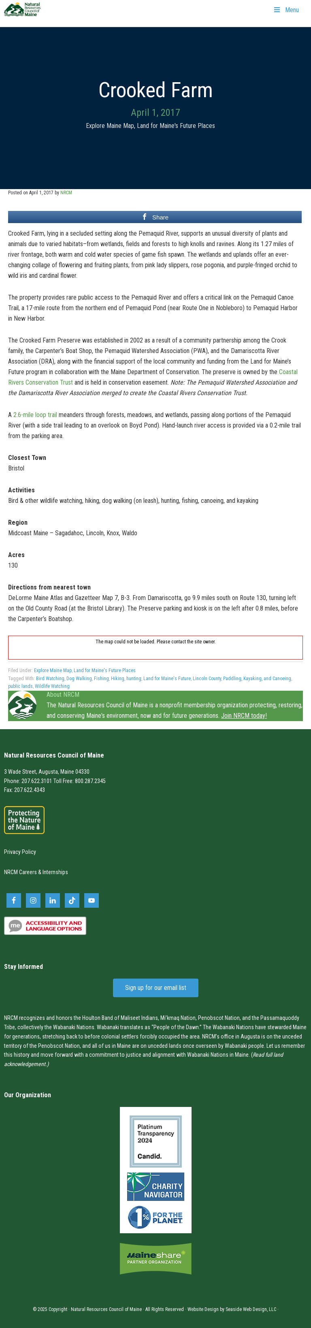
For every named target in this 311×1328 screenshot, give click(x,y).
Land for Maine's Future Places (176, 126)
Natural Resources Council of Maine (22, 14)
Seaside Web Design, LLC (251, 1309)
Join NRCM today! (244, 715)
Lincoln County (207, 678)
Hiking (117, 678)
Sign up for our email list (155, 988)
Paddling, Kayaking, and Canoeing (257, 678)
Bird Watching (50, 678)
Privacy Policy (20, 852)
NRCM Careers (20, 872)
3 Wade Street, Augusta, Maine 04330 (46, 771)
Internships (55, 872)
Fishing (101, 678)
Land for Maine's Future (167, 678)
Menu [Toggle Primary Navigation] (286, 10)
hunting (133, 678)
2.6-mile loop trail (35, 415)
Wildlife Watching (52, 686)
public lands (20, 686)
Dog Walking (79, 678)
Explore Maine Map (110, 126)
